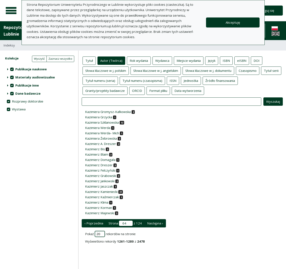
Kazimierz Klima (96, 202)
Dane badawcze (28, 93)
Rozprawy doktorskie (27, 101)
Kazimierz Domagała (100, 160)
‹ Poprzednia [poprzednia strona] (93, 223)
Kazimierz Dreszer (99, 165)
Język (211, 60)
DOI (257, 60)
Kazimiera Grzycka (98, 117)
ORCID (137, 90)
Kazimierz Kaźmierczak (102, 197)
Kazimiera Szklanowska (102, 122)
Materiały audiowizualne (35, 77)
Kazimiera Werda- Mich (102, 133)
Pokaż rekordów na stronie (110, 234)
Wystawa (19, 109)
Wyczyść (39, 59)
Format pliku (158, 90)
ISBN (226, 60)
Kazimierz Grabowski (100, 176)
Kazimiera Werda (97, 128)
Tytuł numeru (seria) (100, 80)
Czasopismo (248, 70)
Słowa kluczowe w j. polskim (105, 70)
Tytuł (89, 60)
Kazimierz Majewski (99, 213)
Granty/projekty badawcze (105, 90)
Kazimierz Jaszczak (99, 186)
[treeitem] (39, 69)
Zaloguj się (266, 10)
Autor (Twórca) (111, 60)
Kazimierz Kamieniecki (101, 191)
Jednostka (191, 80)
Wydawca (162, 60)
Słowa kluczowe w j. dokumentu (208, 70)
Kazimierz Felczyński (100, 170)
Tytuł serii (271, 70)
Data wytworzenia (187, 90)
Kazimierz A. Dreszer (100, 144)
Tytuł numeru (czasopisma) (142, 80)
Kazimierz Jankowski (100, 181)
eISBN (241, 60)
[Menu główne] (11, 11)
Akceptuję (233, 22)
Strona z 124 (125, 223)
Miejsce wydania (189, 60)
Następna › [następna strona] (155, 223)
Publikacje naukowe (31, 69)
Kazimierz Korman (98, 207)
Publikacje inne (27, 85)
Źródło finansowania (220, 80)
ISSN (173, 80)
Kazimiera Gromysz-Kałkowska (108, 112)
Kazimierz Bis (95, 149)
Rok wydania (139, 60)
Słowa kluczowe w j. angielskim (155, 70)
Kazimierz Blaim (96, 154)
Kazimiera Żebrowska (101, 138)
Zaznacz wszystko (60, 59)
